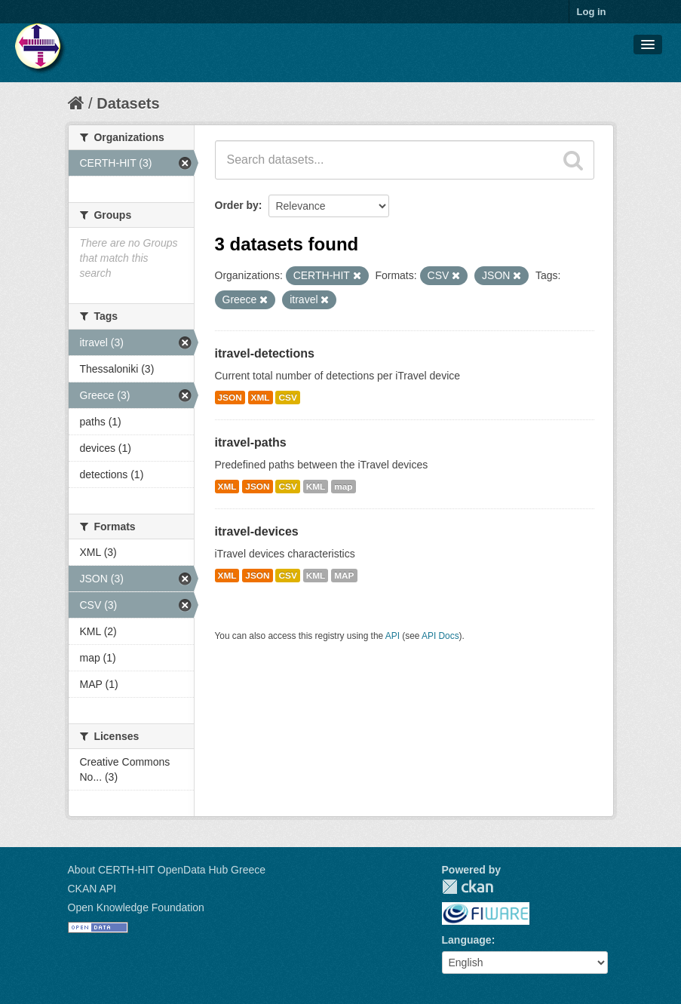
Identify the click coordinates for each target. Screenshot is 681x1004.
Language (467, 940)
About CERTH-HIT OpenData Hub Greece (167, 870)
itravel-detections (264, 353)
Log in (591, 11)
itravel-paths (251, 442)
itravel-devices (257, 531)
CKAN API (92, 889)
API (392, 636)
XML (260, 397)
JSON (230, 397)
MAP (344, 575)
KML (316, 486)
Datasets (128, 103)
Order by (237, 205)
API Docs (440, 636)
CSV (287, 397)
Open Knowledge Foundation (136, 907)
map (343, 486)
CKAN (467, 887)
